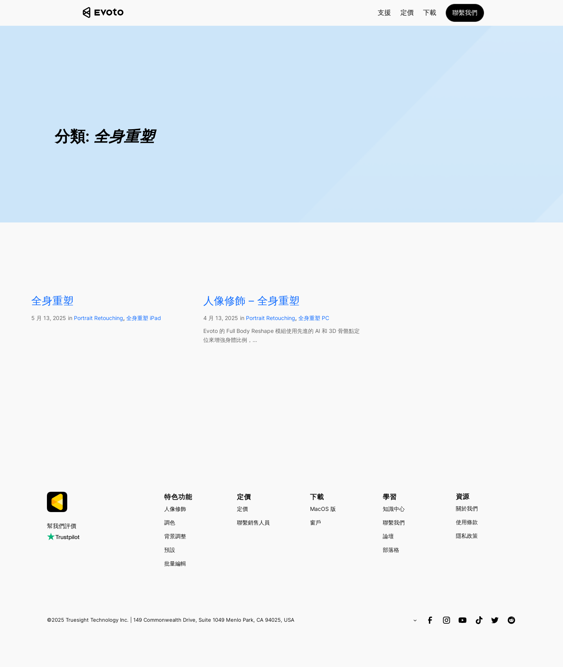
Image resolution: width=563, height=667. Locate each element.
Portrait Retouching (98, 318)
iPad (155, 318)
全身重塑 (52, 300)
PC (325, 318)
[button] (465, 13)
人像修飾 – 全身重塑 (251, 300)
